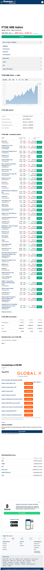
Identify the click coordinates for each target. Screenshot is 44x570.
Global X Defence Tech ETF (9, 395)
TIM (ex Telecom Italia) (7, 289)
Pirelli (3, 240)
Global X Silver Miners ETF (9, 384)
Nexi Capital (5, 236)
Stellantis (4, 269)
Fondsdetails (28, 384)
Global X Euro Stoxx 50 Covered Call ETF (12, 407)
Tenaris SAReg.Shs (7, 277)
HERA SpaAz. (5, 205)
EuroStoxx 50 (27, 559)
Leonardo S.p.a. (6, 222)
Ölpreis (4, 566)
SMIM (3, 464)
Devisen (5, 563)
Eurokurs (17, 563)
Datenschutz (37, 546)
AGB (35, 550)
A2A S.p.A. (4, 141)
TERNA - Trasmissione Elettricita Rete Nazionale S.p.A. (8, 283)
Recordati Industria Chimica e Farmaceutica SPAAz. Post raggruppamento (9, 255)
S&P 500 (19, 561)
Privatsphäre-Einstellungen (37, 553)
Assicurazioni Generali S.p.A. (9, 152)
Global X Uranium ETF (7, 391)
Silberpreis (23, 563)
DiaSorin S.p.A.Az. (6, 178)
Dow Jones (4, 470)
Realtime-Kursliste (7, 312)
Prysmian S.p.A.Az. (7, 249)
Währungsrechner (31, 564)
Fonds (28, 563)
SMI (3, 461)
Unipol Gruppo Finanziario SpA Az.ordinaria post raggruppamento (8, 299)
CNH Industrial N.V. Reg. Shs (9, 174)
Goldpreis (28, 561)
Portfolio (23, 564)
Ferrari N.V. (4, 197)
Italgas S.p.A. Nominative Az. (9, 214)
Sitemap (5, 550)
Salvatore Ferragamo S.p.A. (9, 260)
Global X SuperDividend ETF (9, 411)
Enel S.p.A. (4, 183)
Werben (22, 546)
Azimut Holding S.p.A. (7, 160)
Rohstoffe (17, 564)
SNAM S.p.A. (5, 265)
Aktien (33, 561)
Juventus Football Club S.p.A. (9, 218)
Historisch (5, 51)
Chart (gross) (6, 49)
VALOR (3, 30)
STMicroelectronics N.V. (8, 273)
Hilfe (21, 544)
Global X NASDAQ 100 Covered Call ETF (12, 399)
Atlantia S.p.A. (5, 156)
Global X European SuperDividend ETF (12, 415)
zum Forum (4, 368)
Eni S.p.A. (4, 187)
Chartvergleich (6, 54)
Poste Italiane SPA (6, 245)
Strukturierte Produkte (8, 564)
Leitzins (9, 566)
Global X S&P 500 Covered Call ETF (11, 403)
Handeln (39, 142)
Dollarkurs (10, 563)
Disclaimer (36, 548)
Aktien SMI (5, 559)
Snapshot (5, 46)
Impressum (36, 544)
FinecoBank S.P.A (6, 201)
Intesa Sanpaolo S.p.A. (7, 209)
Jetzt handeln (22, 432)
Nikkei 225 (12, 561)
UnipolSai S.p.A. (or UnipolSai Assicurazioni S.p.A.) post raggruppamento (9, 306)
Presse (4, 548)
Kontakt (4, 544)
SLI (13, 559)
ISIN (13, 30)
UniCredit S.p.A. (6, 293)
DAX (3, 476)
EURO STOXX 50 (6, 473)
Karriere (5, 546)
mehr (3, 344)
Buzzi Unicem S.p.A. (7, 170)
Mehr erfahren (37, 382)
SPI (2, 467)
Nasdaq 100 (6, 561)
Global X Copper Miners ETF (9, 387)
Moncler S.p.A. (5, 232)
